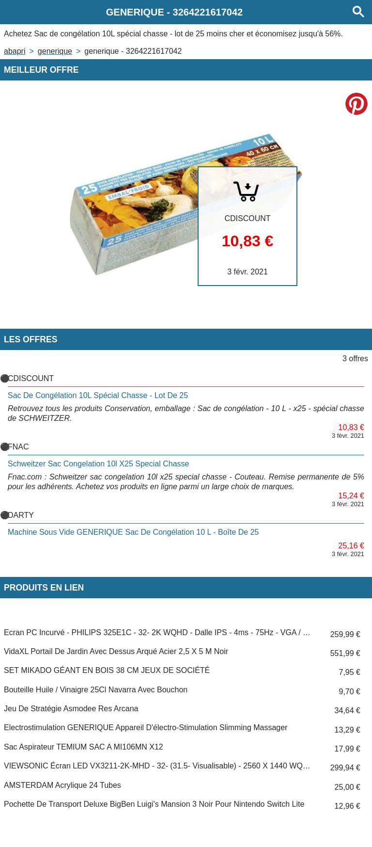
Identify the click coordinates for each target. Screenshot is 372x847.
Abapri (14, 51)
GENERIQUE (55, 51)
